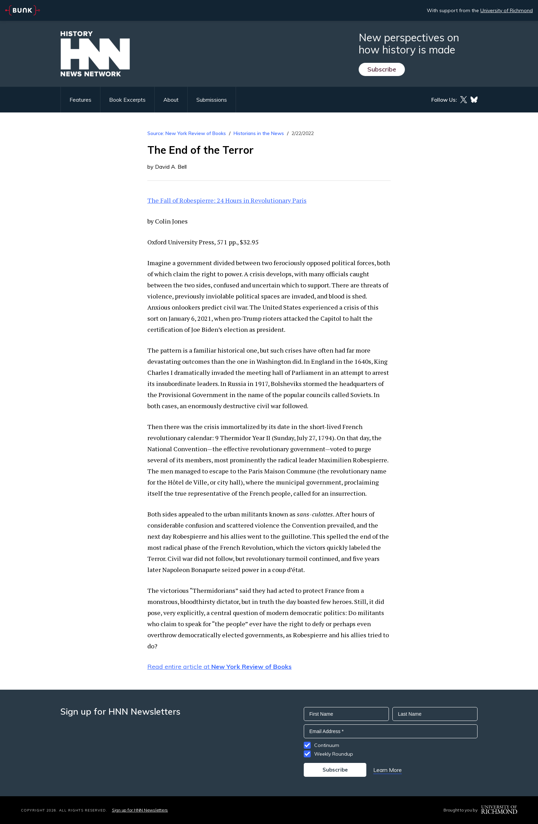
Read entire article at (219, 667)
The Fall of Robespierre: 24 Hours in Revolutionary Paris (227, 200)
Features (80, 99)
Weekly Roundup (333, 754)
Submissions (211, 99)
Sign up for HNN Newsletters (140, 810)
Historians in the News (259, 133)
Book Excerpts (127, 99)
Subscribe (381, 69)
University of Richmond (506, 10)
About (171, 99)
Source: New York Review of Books (186, 133)
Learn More (387, 769)
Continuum (326, 745)
